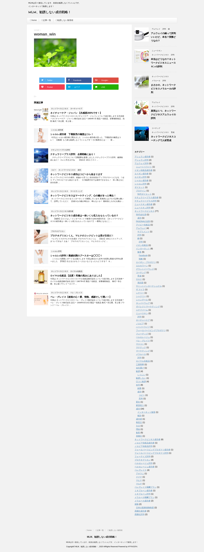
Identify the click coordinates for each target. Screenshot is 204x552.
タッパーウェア (143, 303)
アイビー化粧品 (143, 225)
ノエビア (140, 323)
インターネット (143, 248)
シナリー (140, 293)
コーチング (141, 272)
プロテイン (141, 191)
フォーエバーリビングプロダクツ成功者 (152, 449)
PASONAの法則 (143, 221)
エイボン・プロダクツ (146, 262)
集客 (139, 252)
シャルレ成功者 (141, 180)
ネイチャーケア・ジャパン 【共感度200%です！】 (76, 113)
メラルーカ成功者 (142, 501)
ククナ (139, 477)
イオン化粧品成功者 (143, 170)
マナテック (141, 347)
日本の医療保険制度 (145, 507)
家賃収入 (140, 405)
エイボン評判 (140, 177)
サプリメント (143, 231)
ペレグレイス (140, 470)
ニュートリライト (144, 167)
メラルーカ (141, 354)
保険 (137, 504)
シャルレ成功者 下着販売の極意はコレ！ (71, 134)
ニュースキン (142, 313)
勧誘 (138, 371)
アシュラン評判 (141, 160)
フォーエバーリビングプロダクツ (151, 330)
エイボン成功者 (141, 173)
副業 (139, 388)
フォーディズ (142, 334)
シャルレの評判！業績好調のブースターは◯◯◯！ (76, 255)
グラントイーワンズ (145, 269)
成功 (139, 218)
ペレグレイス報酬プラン (145, 487)
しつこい (141, 375)
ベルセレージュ (143, 337)
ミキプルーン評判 (142, 494)
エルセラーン (142, 265)
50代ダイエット (144, 194)
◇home (33, 20)
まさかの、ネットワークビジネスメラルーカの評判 (163, 89)
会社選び (140, 368)
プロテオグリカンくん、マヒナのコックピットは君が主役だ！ (82, 235)
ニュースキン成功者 (143, 204)
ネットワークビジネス (144, 211)
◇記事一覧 (46, 20)
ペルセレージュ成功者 (144, 467)
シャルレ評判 (140, 184)
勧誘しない (141, 378)
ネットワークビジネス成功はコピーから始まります (76, 174)
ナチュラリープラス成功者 (146, 197)
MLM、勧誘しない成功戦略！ (49, 12)
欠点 (138, 426)
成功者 (139, 419)
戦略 (141, 259)
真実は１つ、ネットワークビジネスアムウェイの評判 (163, 114)
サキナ (139, 279)
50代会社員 (141, 214)
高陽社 (139, 436)
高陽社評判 (139, 514)
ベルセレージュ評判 (143, 463)
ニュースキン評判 (142, 208)
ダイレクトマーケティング (148, 306)
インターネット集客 (146, 412)
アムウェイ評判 (141, 163)
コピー (142, 395)
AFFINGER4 (132, 547)
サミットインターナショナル (149, 286)
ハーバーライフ (143, 327)
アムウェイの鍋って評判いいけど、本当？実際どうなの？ (163, 37)
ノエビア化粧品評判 (143, 446)
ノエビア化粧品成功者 (144, 443)
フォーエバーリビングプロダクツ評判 (151, 453)
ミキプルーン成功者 (143, 490)
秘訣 (139, 415)
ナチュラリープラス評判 (145, 201)
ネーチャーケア (143, 320)
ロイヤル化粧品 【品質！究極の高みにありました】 (76, 275)
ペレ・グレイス (143, 340)
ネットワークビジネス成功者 (147, 439)
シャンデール (142, 300)
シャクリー (141, 296)
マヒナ (139, 480)
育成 (139, 276)
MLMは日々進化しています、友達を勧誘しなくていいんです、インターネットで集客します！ (102, 542)
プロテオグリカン (142, 460)
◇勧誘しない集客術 (64, 20)
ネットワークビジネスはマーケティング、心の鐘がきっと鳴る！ (83, 195)
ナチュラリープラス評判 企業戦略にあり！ (73, 154)
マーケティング (143, 351)
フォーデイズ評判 (142, 456)
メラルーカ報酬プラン (144, 497)
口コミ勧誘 (141, 381)
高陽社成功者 (140, 511)
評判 (139, 235)
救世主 (139, 422)
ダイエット (139, 187)
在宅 (138, 385)
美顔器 (140, 283)
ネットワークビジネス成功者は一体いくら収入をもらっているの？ (84, 215)
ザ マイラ (140, 289)
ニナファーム (142, 310)
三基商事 (140, 364)
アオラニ (140, 473)
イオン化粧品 (142, 245)
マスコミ (140, 344)
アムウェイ (141, 228)
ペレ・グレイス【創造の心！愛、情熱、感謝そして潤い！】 (80, 297)
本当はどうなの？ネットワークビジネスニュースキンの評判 (163, 63)
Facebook (143, 255)
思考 (141, 398)
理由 (138, 429)
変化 (138, 402)
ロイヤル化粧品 (143, 361)
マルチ (139, 484)
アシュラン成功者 (142, 156)
